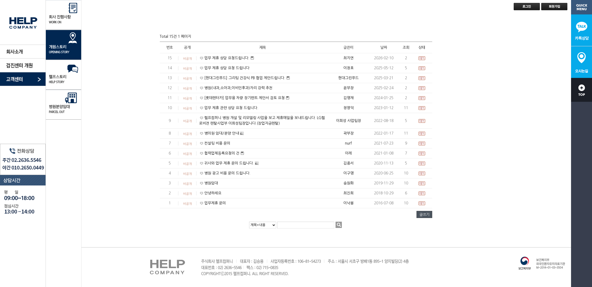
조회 (406, 47)
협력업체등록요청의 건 (222, 153)
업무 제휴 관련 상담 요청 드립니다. (231, 108)
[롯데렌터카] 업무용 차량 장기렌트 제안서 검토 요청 (245, 98)
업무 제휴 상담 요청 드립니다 (226, 68)
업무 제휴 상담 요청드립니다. (227, 58)
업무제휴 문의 (215, 203)
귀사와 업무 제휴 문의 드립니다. (229, 163)
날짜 (383, 47)
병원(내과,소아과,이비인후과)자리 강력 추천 (238, 88)
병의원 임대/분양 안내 (222, 133)
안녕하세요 (212, 193)
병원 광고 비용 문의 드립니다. (227, 173)
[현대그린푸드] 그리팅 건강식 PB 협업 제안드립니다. (245, 78)
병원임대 (211, 183)
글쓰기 (424, 214)
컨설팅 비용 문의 (217, 143)
